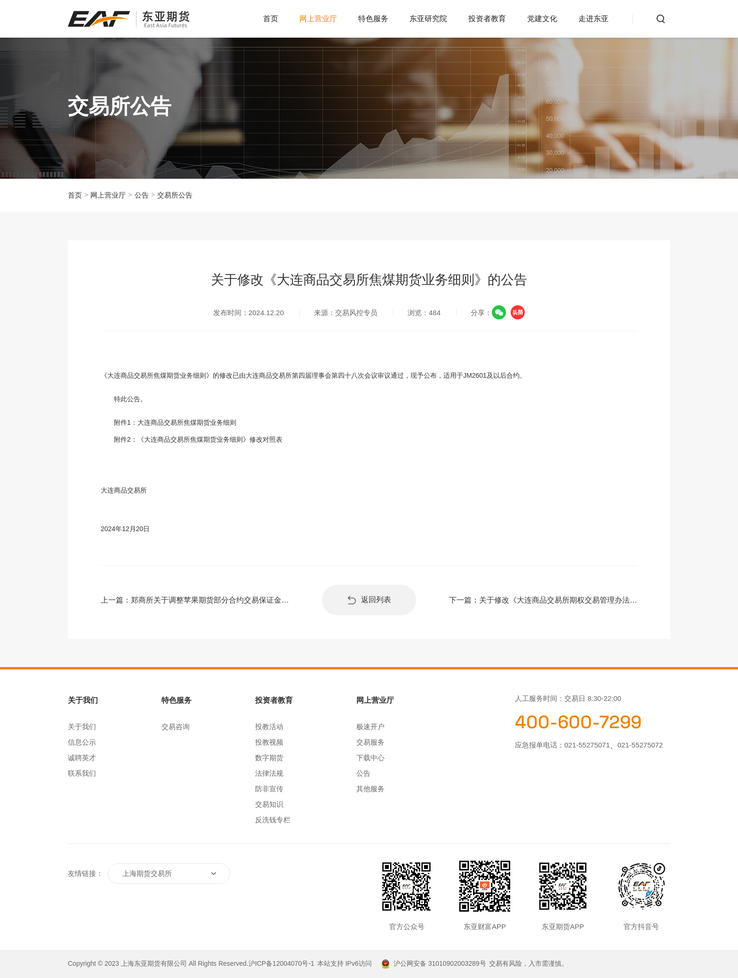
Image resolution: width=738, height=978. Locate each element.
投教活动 (269, 727)
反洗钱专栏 (272, 820)
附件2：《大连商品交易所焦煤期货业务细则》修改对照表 (198, 439)
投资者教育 (487, 19)
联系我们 (82, 773)
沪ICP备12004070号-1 (281, 963)
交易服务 (370, 742)
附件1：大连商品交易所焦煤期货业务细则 (175, 422)
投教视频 (269, 742)
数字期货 (269, 758)
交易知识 (269, 804)
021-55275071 (587, 745)
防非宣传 (269, 789)
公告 (142, 195)
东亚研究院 (428, 19)
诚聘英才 (82, 758)
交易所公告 (175, 195)
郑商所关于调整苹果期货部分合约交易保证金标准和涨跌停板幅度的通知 (210, 600)
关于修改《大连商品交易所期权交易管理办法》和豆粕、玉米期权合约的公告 (558, 600)
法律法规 (269, 773)
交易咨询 (175, 727)
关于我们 (82, 727)
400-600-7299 (578, 722)
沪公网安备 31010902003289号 (439, 963)
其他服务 (370, 789)
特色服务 (373, 19)
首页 (270, 19)
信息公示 (82, 742)
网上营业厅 (318, 19)
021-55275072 (640, 745)
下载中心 (370, 758)
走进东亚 (593, 19)
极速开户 (370, 727)
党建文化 (542, 19)
